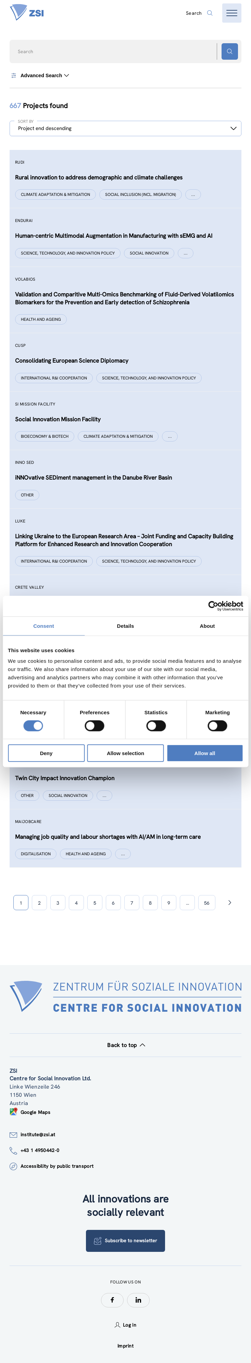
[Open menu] (231, 13)
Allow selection (125, 753)
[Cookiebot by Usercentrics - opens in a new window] (213, 606)
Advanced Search (39, 75)
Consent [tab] (43, 625)
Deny (46, 753)
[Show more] (193, 194)
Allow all (204, 753)
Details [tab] (125, 625)
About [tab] (207, 625)
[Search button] (230, 51)
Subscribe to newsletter (125, 1241)
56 (207, 903)
